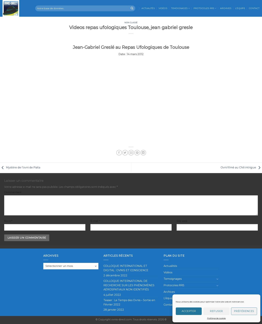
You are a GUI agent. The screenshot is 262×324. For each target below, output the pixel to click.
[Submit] (132, 8)
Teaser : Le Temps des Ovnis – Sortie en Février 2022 (129, 302)
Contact (254, 8)
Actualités (148, 8)
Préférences (244, 311)
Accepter (189, 311)
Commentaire (12, 192)
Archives (225, 8)
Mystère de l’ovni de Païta (20, 167)
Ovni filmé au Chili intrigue (241, 167)
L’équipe (240, 8)
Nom (8, 221)
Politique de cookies (216, 318)
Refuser (216, 311)
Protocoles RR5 (205, 8)
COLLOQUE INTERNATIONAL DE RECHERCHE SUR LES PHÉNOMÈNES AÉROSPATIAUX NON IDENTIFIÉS (128, 285)
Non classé (131, 22)
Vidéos (163, 8)
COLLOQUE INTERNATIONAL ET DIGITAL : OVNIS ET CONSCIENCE (125, 268)
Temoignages (180, 8)
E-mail (95, 221)
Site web (182, 221)
